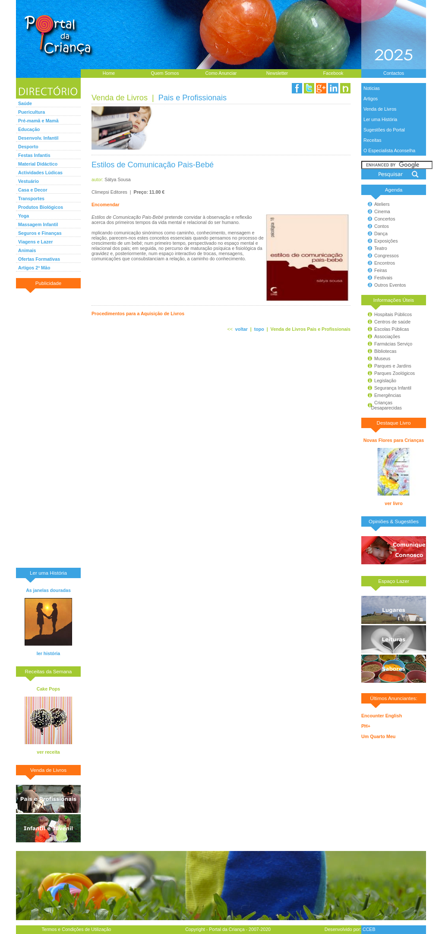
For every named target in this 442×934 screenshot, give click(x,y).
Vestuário (28, 181)
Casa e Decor (32, 189)
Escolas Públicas (391, 329)
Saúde (25, 103)
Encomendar (106, 204)
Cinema (382, 211)
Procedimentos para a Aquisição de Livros (138, 313)
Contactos (393, 73)
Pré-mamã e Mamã (38, 120)
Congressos (386, 255)
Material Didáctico (37, 163)
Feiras (380, 270)
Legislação (385, 380)
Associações (387, 336)
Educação (29, 129)
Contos (381, 226)
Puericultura (31, 112)
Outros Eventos (390, 285)
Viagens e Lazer (35, 241)
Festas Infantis (34, 155)
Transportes (31, 198)
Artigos (370, 98)
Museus (382, 358)
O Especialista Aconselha (389, 150)
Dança (381, 233)
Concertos (384, 218)
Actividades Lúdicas (40, 172)
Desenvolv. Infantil (38, 138)
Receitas (372, 140)
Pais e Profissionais (192, 97)
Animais (27, 250)
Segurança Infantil (392, 387)
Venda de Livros (379, 109)
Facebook (333, 73)
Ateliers (382, 204)
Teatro (380, 248)
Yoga (23, 215)
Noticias (371, 88)
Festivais (383, 277)
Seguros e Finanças (40, 233)
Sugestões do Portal (384, 129)
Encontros (384, 262)
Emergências (387, 395)
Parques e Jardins (392, 365)
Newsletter (277, 73)
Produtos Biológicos (40, 207)
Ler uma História (380, 119)
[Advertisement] (48, 427)
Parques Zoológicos (394, 373)
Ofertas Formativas (39, 259)
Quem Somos (165, 73)
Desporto (28, 146)
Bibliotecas (385, 351)
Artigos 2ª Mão (34, 267)
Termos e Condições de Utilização (76, 929)
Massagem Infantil (38, 224)
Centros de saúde (392, 321)
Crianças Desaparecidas (382, 405)
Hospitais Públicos (393, 314)
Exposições (386, 240)
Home (109, 73)
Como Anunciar (221, 73)
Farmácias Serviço (393, 343)
